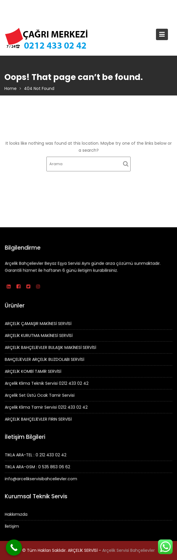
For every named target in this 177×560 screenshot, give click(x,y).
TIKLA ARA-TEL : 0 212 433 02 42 (36, 455)
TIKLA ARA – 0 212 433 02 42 (84, 6)
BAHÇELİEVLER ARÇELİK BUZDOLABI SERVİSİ (45, 359)
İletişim (13, 526)
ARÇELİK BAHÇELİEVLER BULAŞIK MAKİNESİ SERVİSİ (51, 348)
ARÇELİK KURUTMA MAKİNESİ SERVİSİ (39, 336)
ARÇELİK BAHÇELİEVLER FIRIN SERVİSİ (39, 418)
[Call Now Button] (14, 547)
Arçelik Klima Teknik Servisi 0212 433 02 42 (47, 383)
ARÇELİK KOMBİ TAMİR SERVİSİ (33, 371)
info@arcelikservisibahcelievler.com (41, 479)
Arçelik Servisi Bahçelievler (128, 550)
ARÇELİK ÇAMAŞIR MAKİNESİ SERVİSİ (39, 324)
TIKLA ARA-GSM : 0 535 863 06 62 (38, 466)
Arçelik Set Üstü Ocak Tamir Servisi (40, 395)
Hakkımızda (17, 514)
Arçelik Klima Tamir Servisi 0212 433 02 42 (47, 407)
